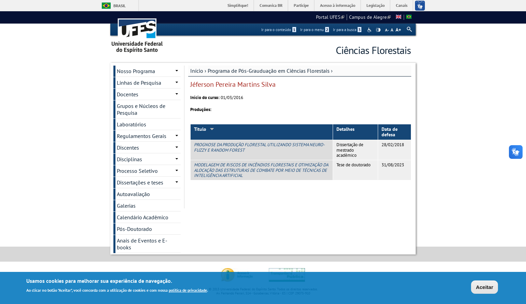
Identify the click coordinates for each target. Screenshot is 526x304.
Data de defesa (390, 132)
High (378, 30)
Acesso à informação (337, 5)
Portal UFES (330, 17)
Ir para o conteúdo (278, 29)
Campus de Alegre (370, 17)
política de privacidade (188, 290)
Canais (401, 5)
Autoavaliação (133, 194)
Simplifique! (237, 5)
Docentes (127, 94)
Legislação (375, 5)
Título (204, 129)
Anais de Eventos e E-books (142, 244)
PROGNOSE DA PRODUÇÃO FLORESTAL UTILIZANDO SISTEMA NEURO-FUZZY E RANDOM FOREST (259, 147)
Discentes (128, 147)
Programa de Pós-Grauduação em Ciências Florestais (269, 70)
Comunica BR (271, 5)
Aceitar (484, 288)
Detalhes (345, 129)
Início (196, 70)
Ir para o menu (314, 29)
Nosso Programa (136, 71)
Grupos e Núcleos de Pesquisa (141, 109)
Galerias (126, 205)
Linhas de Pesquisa (139, 82)
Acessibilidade (370, 30)
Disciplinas (129, 159)
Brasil (119, 5)
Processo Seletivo (137, 170)
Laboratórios (131, 124)
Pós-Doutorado (134, 228)
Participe (301, 5)
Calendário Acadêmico (142, 217)
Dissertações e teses (140, 182)
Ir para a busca (347, 29)
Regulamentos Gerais (141, 136)
